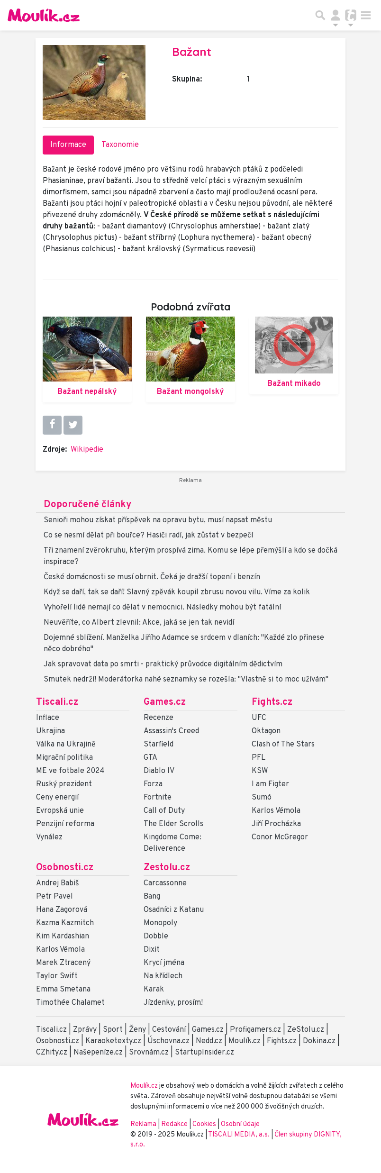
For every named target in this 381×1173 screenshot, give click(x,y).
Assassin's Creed (171, 731)
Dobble (156, 936)
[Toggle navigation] (365, 15)
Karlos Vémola (276, 811)
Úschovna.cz (168, 1041)
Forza (153, 784)
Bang (152, 896)
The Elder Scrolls (173, 824)
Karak (154, 989)
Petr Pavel (54, 896)
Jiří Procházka (276, 824)
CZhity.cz (51, 1052)
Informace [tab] (68, 145)
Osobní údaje (240, 1124)
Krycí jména (164, 963)
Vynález (49, 837)
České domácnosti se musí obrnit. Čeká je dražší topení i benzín (152, 577)
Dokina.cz (319, 1041)
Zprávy (85, 1030)
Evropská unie (60, 811)
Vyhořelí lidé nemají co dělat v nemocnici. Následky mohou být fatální (162, 607)
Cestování (169, 1030)
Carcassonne (165, 883)
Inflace (47, 718)
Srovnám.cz (149, 1052)
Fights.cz (272, 702)
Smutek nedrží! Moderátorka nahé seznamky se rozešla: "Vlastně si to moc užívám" (186, 679)
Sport (113, 1030)
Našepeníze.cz (98, 1052)
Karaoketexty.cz (113, 1041)
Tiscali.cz (57, 702)
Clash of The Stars (283, 744)
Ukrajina (50, 731)
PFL (258, 758)
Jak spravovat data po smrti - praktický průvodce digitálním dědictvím (163, 664)
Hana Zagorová (61, 910)
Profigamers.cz (255, 1030)
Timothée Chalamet (70, 1003)
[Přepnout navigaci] (335, 15)
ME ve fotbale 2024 (70, 771)
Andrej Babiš (57, 883)
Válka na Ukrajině (66, 744)
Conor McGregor (280, 837)
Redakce (174, 1124)
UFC (259, 718)
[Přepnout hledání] (320, 15)
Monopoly (160, 923)
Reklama (143, 1124)
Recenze (158, 718)
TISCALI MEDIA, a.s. (239, 1134)
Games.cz (165, 702)
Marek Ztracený (63, 963)
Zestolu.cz (167, 868)
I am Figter (270, 784)
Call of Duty (164, 811)
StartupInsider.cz (204, 1052)
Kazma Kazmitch (65, 923)
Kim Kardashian (62, 936)
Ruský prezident (64, 784)
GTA (150, 758)
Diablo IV (159, 771)
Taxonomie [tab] (120, 145)
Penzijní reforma (65, 824)
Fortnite (158, 797)
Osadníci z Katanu (174, 910)
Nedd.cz (209, 1041)
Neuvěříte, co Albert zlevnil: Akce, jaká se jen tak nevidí (139, 622)
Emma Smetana (63, 989)
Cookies (204, 1124)
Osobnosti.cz (64, 868)
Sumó (262, 797)
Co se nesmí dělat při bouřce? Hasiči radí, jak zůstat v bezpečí (148, 535)
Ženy (137, 1030)
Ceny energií (57, 797)
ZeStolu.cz (305, 1030)
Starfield (158, 744)
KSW (260, 771)
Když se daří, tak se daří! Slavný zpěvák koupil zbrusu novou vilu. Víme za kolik (177, 592)
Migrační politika (64, 758)
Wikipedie (87, 450)
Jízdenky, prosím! (173, 1003)
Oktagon (266, 731)
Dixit (152, 950)
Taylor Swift (57, 976)
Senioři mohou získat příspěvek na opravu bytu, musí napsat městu (158, 520)
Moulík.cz (244, 1041)
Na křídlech (163, 976)
